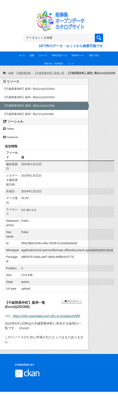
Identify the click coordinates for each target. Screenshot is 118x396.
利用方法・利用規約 (53, 63)
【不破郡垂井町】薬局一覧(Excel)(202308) (91, 72)
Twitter (8, 128)
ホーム (22, 55)
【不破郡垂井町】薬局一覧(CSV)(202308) (28, 114)
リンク (71, 63)
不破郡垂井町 (23, 72)
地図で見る (94, 55)
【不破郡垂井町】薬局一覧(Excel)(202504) (29, 88)
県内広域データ (59, 55)
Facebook (10, 137)
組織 (32, 55)
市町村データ (77, 55)
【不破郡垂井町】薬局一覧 (49, 72)
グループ (43, 55)
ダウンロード (71, 301)
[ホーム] (4, 72)
